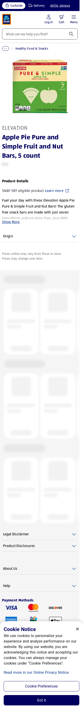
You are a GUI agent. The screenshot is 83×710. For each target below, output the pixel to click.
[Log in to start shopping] (48, 19)
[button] (61, 17)
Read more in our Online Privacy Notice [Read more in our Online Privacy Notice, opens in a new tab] (36, 672)
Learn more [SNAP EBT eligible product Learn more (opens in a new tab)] (57, 190)
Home (6, 48)
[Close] (77, 629)
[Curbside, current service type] (13, 5)
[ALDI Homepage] (7, 19)
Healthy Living (27, 48)
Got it (41, 700)
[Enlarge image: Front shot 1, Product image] (40, 86)
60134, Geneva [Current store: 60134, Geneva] (60, 5)
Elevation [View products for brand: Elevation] (15, 128)
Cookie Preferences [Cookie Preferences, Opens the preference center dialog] (41, 686)
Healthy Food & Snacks (59, 48)
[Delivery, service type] (35, 5)
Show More (11, 222)
